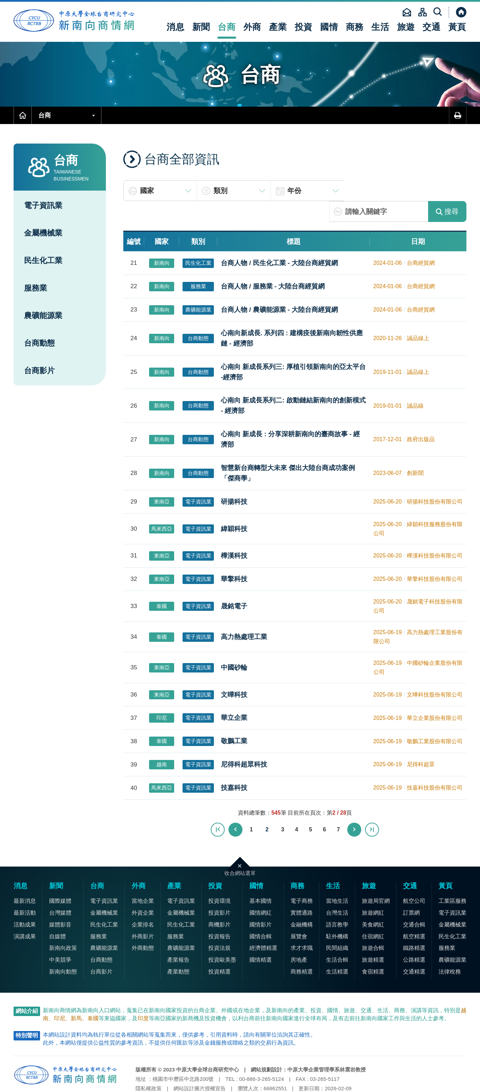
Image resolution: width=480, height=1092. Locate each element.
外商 (252, 27)
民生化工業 (43, 260)
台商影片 (39, 370)
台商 (227, 27)
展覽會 (299, 915)
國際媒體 (60, 880)
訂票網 (411, 892)
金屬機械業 (43, 233)
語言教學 (337, 904)
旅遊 (406, 27)
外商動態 (143, 927)
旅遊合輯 (373, 927)
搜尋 (447, 190)
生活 (380, 27)
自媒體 (57, 915)
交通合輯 (414, 904)
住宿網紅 (373, 915)
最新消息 (25, 880)
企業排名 (143, 904)
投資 (304, 27)
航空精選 (414, 915)
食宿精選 (373, 951)
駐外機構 (337, 915)
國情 (329, 27)
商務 (355, 27)
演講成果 (25, 915)
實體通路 (302, 892)
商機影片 (219, 904)
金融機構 (302, 904)
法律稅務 (450, 951)
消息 (176, 27)
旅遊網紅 (373, 892)
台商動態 (39, 343)
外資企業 (143, 892)
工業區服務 (452, 880)
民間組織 (337, 927)
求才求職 (302, 927)
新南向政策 (63, 927)
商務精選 (302, 951)
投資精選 (219, 951)
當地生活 (337, 880)
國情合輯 (260, 915)
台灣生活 (337, 892)
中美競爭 (60, 939)
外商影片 (143, 915)
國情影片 (260, 904)
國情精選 (260, 939)
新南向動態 (63, 951)
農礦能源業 (43, 315)
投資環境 (219, 880)
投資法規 (219, 927)
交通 (432, 27)
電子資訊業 (43, 205)
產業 (278, 27)
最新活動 (25, 892)
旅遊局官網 (376, 880)
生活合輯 (337, 939)
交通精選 (414, 951)
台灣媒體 (60, 892)
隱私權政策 (149, 1067)
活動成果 (25, 904)
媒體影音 (60, 904)
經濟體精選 (263, 927)
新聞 (201, 27)
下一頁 (354, 809)
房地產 (299, 939)
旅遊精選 (373, 939)
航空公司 (414, 880)
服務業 (35, 288)
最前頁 (218, 809)
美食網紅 (373, 904)
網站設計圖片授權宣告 (199, 1067)
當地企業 (143, 880)
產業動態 (178, 951)
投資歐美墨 (222, 939)
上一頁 (236, 809)
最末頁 (372, 809)
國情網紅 (260, 892)
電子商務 (302, 880)
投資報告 (219, 915)
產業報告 (178, 939)
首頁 (22, 115)
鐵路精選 (414, 927)
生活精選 (337, 951)
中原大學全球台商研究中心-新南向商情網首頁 (76, 20)
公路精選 (414, 939)
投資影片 (219, 892)
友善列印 (457, 115)
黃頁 (457, 27)
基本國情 (260, 880)
